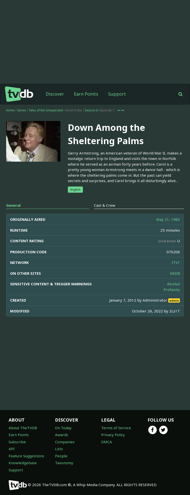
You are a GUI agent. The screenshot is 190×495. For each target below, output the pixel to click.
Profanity (172, 289)
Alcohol (173, 283)
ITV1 (176, 262)
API (12, 448)
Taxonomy (64, 462)
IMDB (175, 273)
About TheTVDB (23, 427)
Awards (61, 434)
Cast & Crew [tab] (104, 205)
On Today (63, 427)
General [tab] (13, 205)
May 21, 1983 (168, 219)
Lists (59, 448)
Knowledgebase (23, 462)
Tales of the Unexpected (45, 110)
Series (21, 110)
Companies (65, 441)
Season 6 (91, 110)
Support (117, 94)
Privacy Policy (113, 434)
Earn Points (86, 94)
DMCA (106, 441)
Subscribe (17, 441)
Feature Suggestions (26, 455)
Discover (55, 94)
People (61, 455)
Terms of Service (116, 427)
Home (10, 110)
